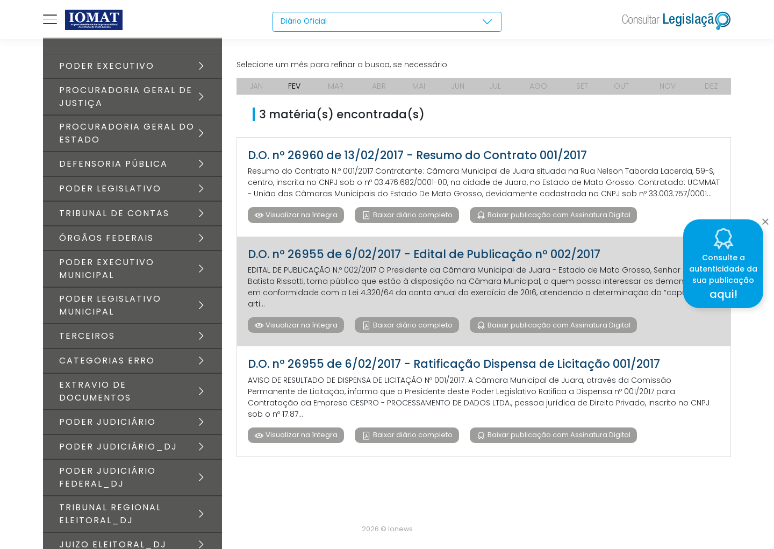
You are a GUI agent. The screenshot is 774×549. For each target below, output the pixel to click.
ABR (379, 86)
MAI (418, 86)
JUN (457, 86)
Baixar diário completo (412, 215)
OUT (621, 86)
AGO (538, 86)
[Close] (765, 218)
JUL (495, 86)
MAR (335, 86)
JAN (256, 86)
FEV (294, 86)
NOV (668, 86)
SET (582, 86)
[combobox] (387, 22)
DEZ (711, 86)
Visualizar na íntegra (301, 215)
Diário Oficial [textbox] (304, 21)
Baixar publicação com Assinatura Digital (558, 215)
